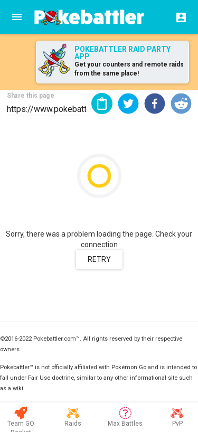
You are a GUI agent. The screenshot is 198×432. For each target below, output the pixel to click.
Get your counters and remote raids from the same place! (129, 69)
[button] (128, 103)
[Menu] (17, 17)
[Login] (178, 16)
